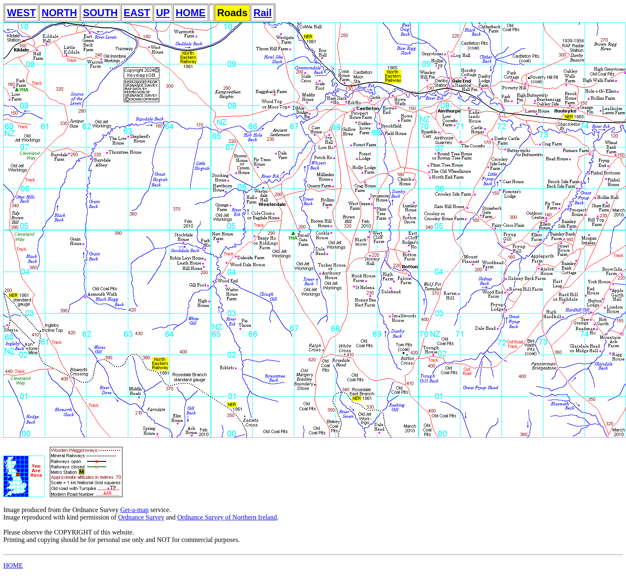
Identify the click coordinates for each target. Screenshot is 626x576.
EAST (137, 12)
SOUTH (100, 12)
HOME (190, 12)
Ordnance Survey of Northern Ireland (227, 517)
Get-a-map (134, 509)
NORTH (59, 12)
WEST (21, 12)
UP (163, 12)
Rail (262, 12)
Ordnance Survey (141, 517)
